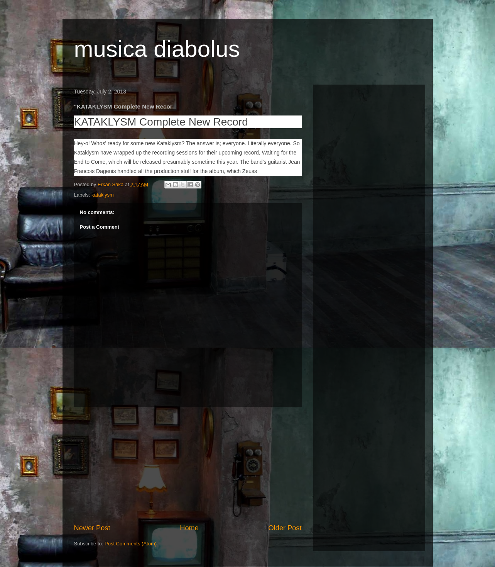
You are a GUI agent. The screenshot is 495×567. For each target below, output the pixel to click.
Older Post (285, 528)
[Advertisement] (188, 465)
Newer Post (92, 528)
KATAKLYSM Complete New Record (161, 122)
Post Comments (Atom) (131, 544)
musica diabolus (157, 49)
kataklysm (102, 195)
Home (189, 528)
